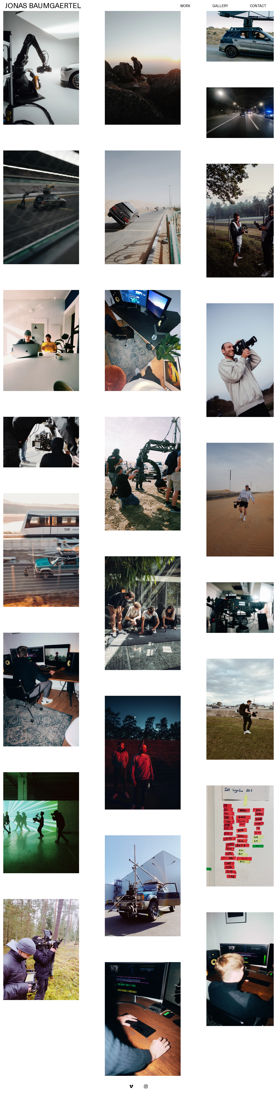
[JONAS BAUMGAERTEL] (43, 5)
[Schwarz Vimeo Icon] (131, 1086)
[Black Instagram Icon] (145, 1086)
